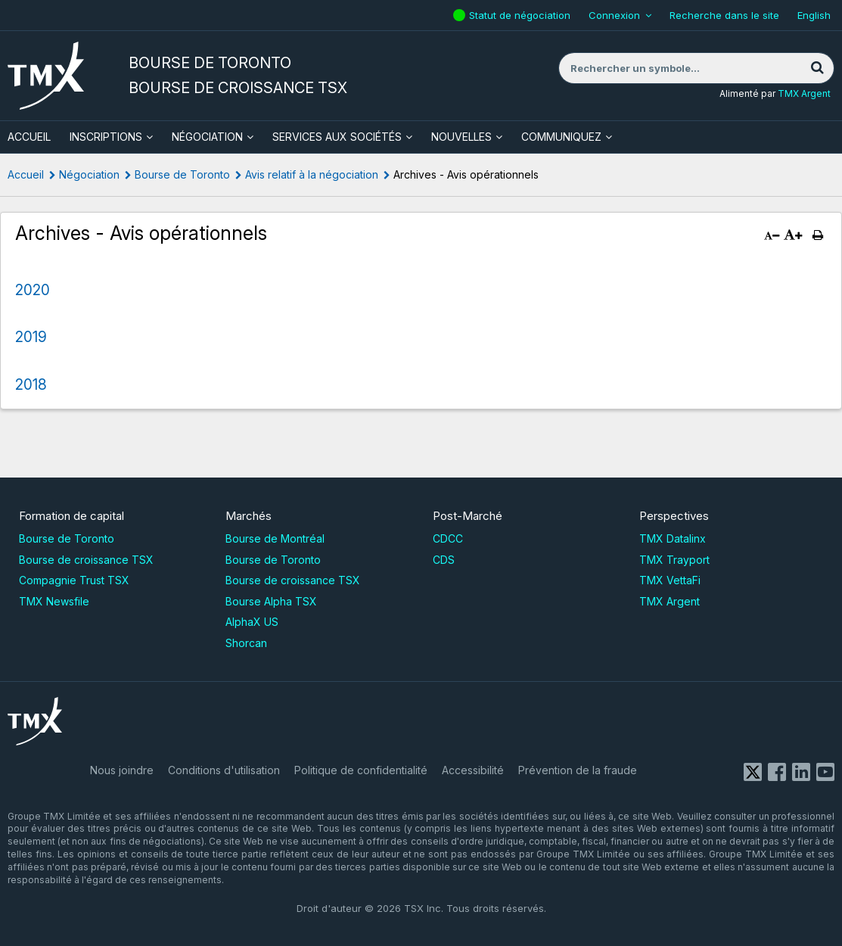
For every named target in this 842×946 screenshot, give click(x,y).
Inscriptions (106, 136)
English (814, 15)
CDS (444, 559)
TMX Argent (804, 93)
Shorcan (246, 642)
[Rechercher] (817, 68)
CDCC (448, 538)
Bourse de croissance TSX (86, 559)
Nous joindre (122, 770)
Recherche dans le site (724, 15)
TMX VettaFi (670, 580)
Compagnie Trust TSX (74, 580)
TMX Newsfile (54, 601)
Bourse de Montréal (275, 538)
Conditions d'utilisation (224, 770)
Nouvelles (461, 136)
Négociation (207, 136)
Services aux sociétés (337, 136)
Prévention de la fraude (577, 770)
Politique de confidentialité (360, 770)
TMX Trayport (674, 559)
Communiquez (561, 136)
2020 (32, 290)
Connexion (614, 15)
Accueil (26, 174)
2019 (31, 337)
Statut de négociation (521, 15)
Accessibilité (473, 770)
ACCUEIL (29, 136)
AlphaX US (251, 621)
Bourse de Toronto (182, 174)
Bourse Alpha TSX (271, 601)
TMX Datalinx (672, 538)
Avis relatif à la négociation (311, 174)
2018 (31, 385)
